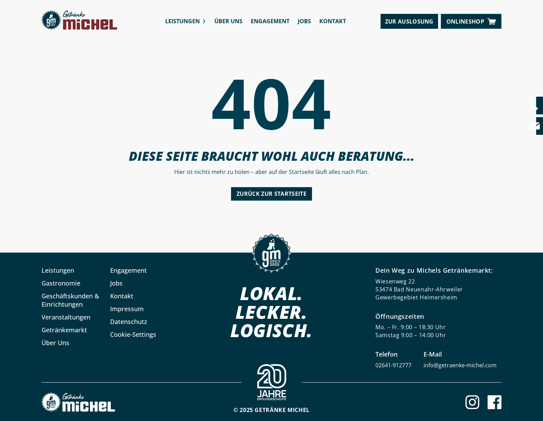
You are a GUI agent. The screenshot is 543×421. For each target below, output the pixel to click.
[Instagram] (472, 402)
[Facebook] (494, 402)
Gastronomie (61, 283)
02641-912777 (393, 365)
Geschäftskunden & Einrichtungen (70, 300)
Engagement (270, 21)
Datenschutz (128, 321)
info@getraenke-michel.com (460, 365)
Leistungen (182, 21)
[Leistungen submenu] (204, 21)
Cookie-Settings (133, 334)
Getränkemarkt (64, 330)
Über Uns (228, 21)
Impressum (127, 309)
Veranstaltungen (66, 317)
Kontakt (332, 21)
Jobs (304, 21)
